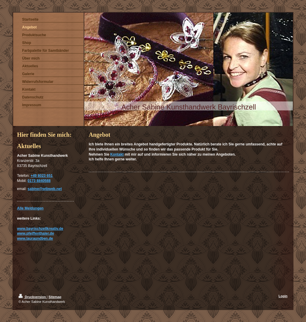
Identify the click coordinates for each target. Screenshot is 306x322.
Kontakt (117, 154)
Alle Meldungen (30, 208)
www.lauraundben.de (35, 238)
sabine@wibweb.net (44, 189)
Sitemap (54, 297)
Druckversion (33, 297)
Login (283, 296)
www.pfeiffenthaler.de (35, 233)
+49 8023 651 (41, 176)
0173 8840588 (39, 181)
